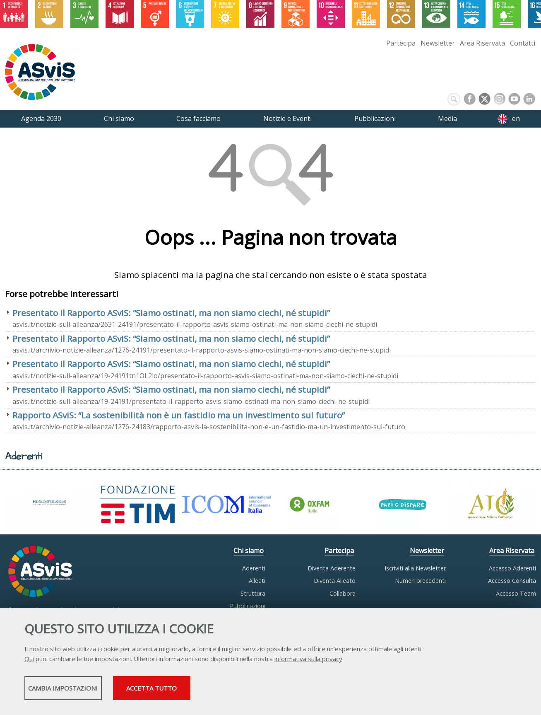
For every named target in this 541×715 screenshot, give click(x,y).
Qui (29, 661)
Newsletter (438, 43)
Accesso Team (516, 593)
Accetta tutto (238, 690)
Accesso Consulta (512, 581)
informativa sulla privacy (308, 661)
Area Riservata (482, 43)
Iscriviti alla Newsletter (415, 568)
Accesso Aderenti (512, 568)
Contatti (522, 43)
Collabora (342, 593)
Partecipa (401, 43)
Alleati (257, 581)
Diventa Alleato (335, 581)
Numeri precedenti (420, 581)
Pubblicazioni (247, 606)
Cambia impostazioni (89, 690)
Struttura (252, 593)
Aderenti (253, 568)
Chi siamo (248, 550)
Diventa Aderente (332, 568)
